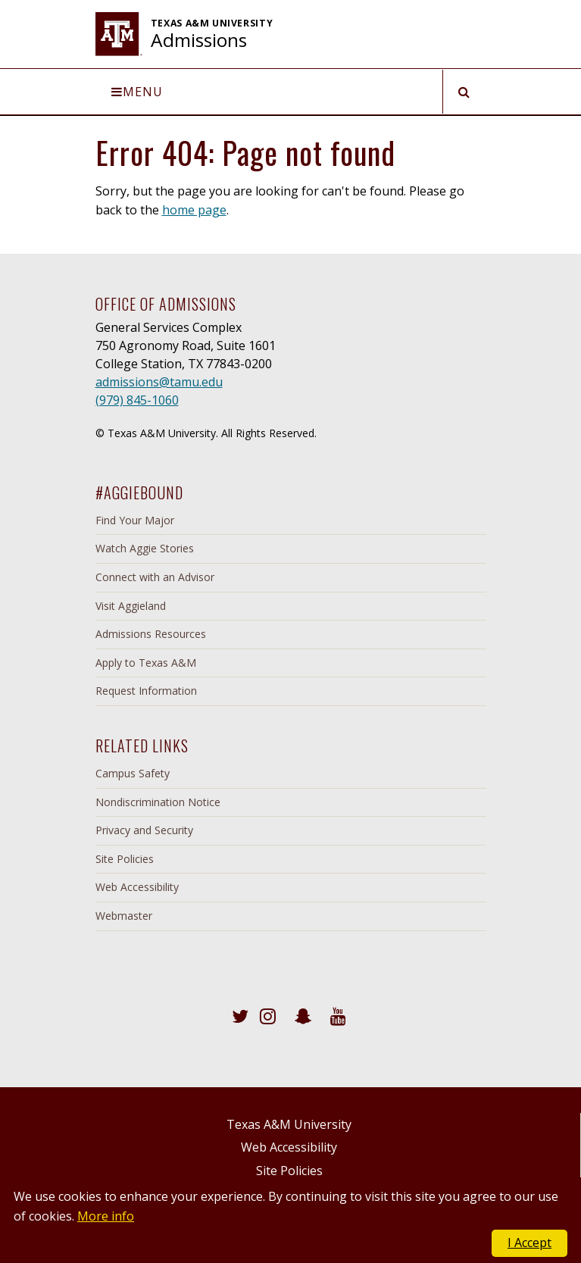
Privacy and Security (144, 830)
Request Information (146, 690)
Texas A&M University (288, 1124)
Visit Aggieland (130, 606)
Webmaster (123, 915)
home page (194, 210)
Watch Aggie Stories (144, 548)
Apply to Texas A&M (145, 662)
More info (105, 1216)
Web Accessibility (137, 887)
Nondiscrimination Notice (157, 802)
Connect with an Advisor (154, 577)
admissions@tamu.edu (159, 382)
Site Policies (124, 859)
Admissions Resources (150, 634)
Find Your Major (134, 520)
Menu (137, 91)
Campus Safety (132, 773)
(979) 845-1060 (137, 400)
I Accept (529, 1242)
